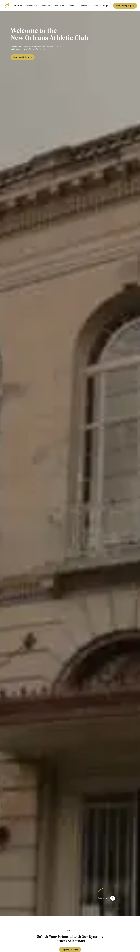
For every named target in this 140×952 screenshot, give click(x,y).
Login (105, 5)
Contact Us (85, 5)
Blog (96, 5)
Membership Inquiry (125, 5)
